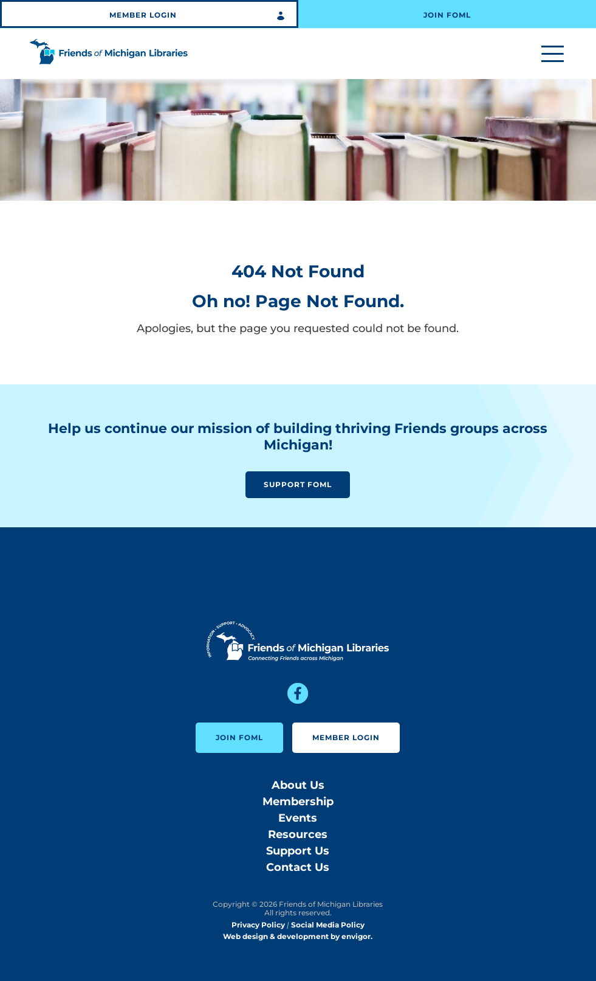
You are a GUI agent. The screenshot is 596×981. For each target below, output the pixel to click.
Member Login (143, 14)
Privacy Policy (258, 924)
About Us (298, 785)
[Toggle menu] (552, 54)
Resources (297, 834)
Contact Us (297, 867)
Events (297, 818)
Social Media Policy (328, 924)
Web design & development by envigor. (297, 936)
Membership (298, 801)
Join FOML (447, 14)
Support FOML (298, 484)
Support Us (297, 851)
